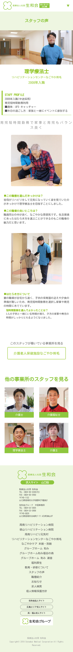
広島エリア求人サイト (36, 607)
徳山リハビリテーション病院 (37, 529)
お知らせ (36, 581)
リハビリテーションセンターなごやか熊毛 (37, 539)
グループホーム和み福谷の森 (37, 553)
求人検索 (36, 586)
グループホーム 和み (36, 548)
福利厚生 (36, 562)
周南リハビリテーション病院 (37, 524)
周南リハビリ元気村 (36, 534)
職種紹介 (36, 577)
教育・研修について (36, 567)
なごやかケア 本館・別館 (36, 543)
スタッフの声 (36, 572)
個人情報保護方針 (36, 591)
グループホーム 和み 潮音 (36, 558)
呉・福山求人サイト (36, 613)
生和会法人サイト (36, 601)
